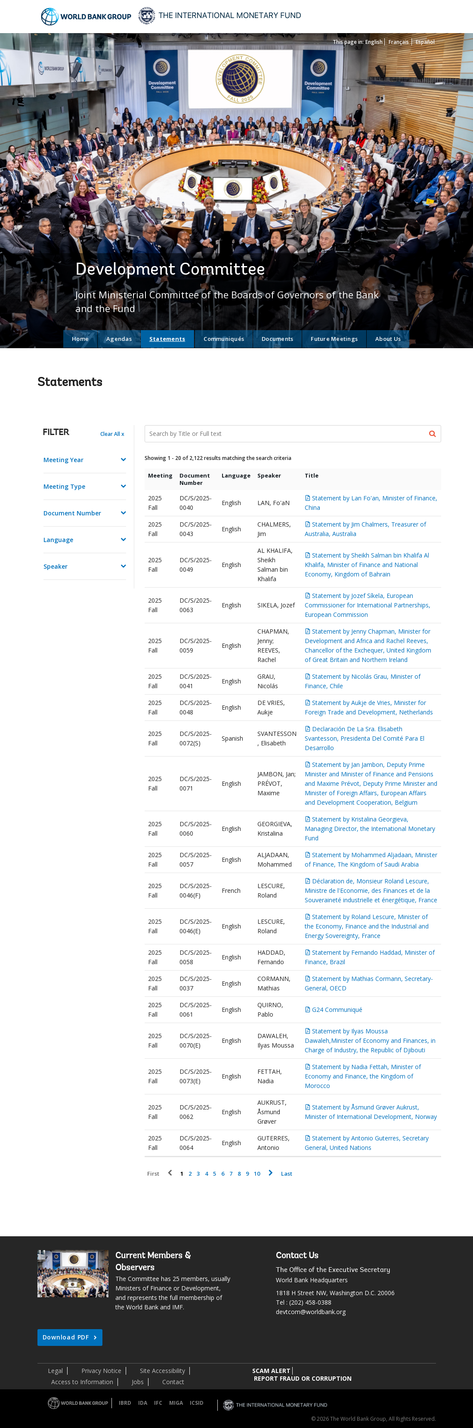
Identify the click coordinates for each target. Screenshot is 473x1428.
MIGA (176, 1403)
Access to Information (82, 1382)
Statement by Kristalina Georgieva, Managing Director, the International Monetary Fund (370, 828)
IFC (158, 1403)
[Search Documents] (293, 433)
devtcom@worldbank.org (311, 1312)
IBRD (125, 1403)
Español (425, 42)
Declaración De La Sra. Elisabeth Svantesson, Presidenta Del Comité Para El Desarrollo (364, 738)
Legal (55, 1371)
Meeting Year (63, 460)
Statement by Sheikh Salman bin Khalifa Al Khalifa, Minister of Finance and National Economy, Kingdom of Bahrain (367, 564)
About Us (388, 339)
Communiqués (224, 339)
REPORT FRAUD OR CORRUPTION (303, 1378)
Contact (173, 1382)
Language (58, 540)
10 (257, 1173)
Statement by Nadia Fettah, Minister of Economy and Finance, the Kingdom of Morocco (363, 1076)
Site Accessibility (162, 1371)
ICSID (197, 1403)
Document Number (72, 513)
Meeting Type (64, 486)
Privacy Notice (101, 1371)
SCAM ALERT (271, 1371)
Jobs (138, 1382)
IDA (142, 1403)
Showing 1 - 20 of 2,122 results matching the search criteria (218, 458)
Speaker (55, 566)
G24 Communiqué (337, 1009)
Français (399, 42)
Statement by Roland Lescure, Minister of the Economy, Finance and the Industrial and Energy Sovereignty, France (367, 926)
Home (80, 339)
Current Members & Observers (153, 1262)
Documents (277, 339)
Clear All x (112, 434)
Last (286, 1173)
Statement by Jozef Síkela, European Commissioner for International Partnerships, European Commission (367, 605)
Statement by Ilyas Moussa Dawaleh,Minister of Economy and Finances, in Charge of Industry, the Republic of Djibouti (370, 1040)
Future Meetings (334, 339)
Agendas (119, 339)
